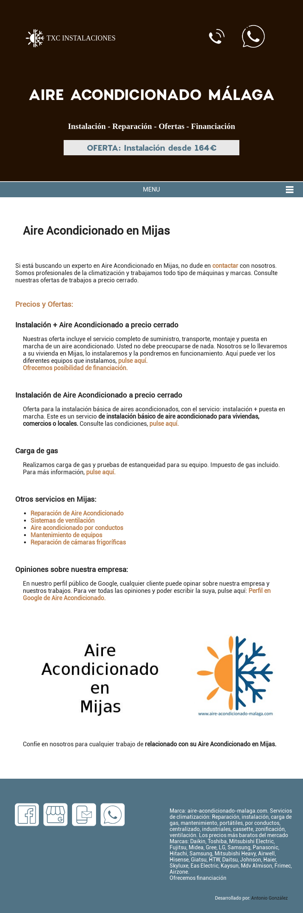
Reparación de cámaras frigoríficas (78, 542)
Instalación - (90, 126)
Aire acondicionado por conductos (76, 527)
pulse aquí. (132, 360)
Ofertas (171, 126)
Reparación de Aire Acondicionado (76, 513)
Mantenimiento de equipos (66, 535)
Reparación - (135, 126)
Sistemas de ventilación (62, 520)
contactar (225, 265)
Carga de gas (36, 451)
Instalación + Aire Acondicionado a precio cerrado (96, 325)
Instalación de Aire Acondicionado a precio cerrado (98, 395)
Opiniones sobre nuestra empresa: (71, 569)
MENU (151, 189)
